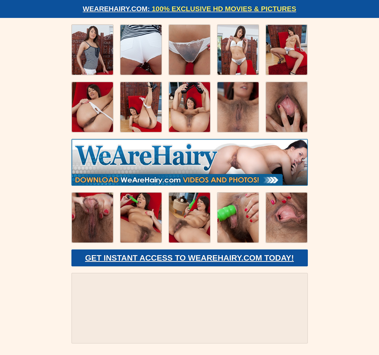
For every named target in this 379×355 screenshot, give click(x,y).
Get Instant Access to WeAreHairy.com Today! (189, 257)
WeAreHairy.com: (189, 9)
